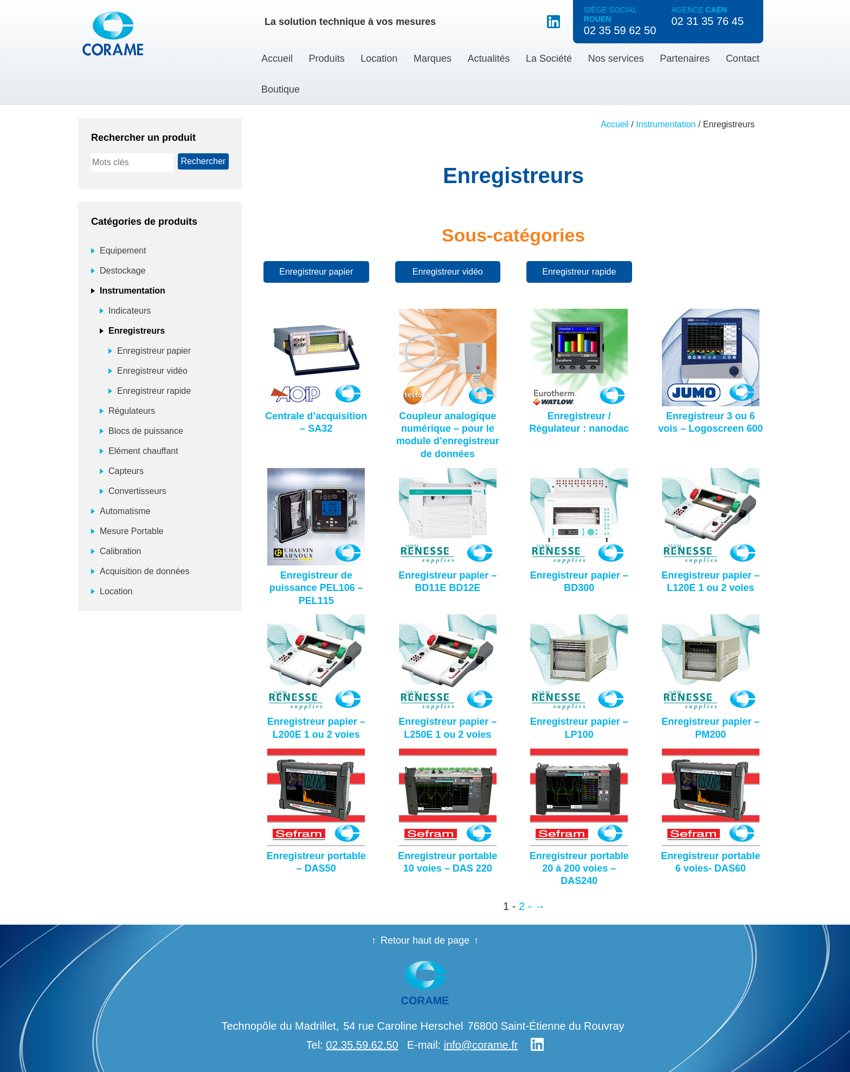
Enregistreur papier (316, 271)
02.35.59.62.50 (362, 1045)
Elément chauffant (143, 451)
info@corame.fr (480, 1045)
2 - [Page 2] (525, 906)
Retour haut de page (425, 940)
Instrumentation (666, 124)
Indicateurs (129, 310)
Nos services (616, 58)
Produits (327, 58)
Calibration (120, 551)
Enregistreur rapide (579, 271)
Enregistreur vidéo (448, 271)
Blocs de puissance (145, 431)
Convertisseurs (137, 491)
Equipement (123, 250)
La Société (549, 58)
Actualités (488, 58)
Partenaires (685, 58)
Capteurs (126, 471)
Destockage (123, 270)
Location (378, 58)
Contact (742, 58)
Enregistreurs (136, 330)
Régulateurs (131, 410)
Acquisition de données (144, 571)
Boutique (280, 89)
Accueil (277, 58)
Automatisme (125, 511)
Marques (433, 58)
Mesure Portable (131, 531)
